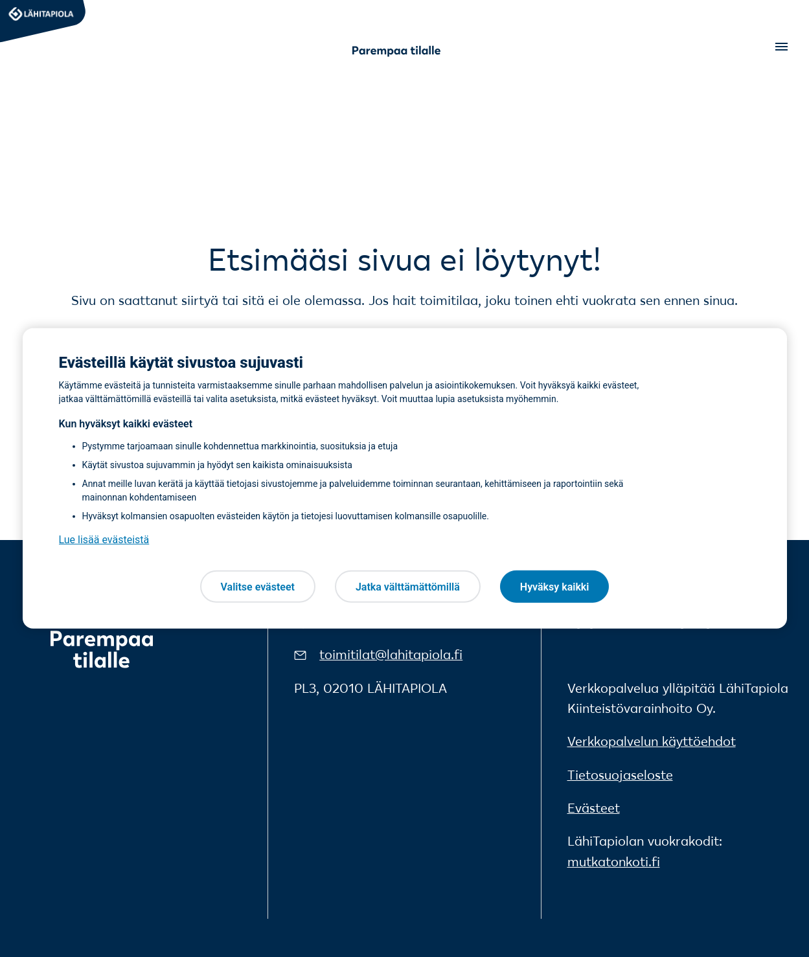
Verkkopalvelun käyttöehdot (651, 741)
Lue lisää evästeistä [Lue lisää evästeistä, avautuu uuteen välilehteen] (104, 540)
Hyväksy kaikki (554, 586)
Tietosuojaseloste (620, 775)
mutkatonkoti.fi (613, 862)
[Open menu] (780, 46)
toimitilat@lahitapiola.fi (390, 654)
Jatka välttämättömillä (408, 586)
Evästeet (593, 808)
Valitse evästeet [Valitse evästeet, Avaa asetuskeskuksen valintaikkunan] (258, 586)
